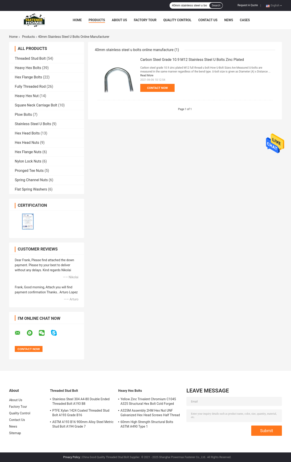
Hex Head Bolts (27, 133)
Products (97, 20)
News (228, 20)
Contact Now (157, 88)
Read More (146, 75)
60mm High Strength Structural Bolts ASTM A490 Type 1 (146, 424)
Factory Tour (145, 20)
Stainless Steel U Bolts (33, 124)
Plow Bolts (23, 114)
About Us (119, 20)
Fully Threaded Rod (30, 86)
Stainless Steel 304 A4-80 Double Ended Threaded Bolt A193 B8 (81, 401)
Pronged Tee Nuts (29, 170)
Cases (245, 20)
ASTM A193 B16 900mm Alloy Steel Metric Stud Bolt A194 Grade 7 (82, 424)
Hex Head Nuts (27, 142)
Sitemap (15, 433)
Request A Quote (248, 5)
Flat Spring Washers (31, 189)
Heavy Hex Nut (27, 96)
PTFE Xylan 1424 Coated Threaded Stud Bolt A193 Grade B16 (80, 413)
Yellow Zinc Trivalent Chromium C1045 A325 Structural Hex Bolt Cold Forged (148, 401)
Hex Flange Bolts (28, 77)
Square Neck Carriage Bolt (36, 105)
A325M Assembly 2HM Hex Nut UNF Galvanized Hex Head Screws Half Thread (150, 413)
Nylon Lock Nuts (28, 161)
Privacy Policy (71, 457)
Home (77, 20)
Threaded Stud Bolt (30, 58)
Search (216, 5)
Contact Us (207, 20)
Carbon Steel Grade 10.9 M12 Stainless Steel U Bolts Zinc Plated (192, 59)
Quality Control (177, 20)
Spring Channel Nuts (31, 180)
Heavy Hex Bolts (28, 68)
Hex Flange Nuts (28, 152)
